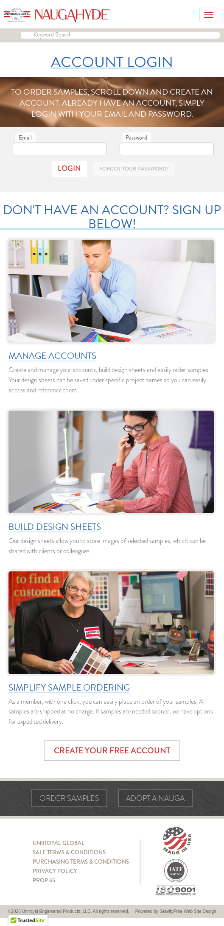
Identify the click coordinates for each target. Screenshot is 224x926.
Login (69, 168)
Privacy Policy (55, 871)
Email (25, 137)
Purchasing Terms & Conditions (81, 862)
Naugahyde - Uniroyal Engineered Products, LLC (57, 14)
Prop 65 (44, 880)
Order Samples (69, 798)
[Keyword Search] (120, 35)
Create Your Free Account (112, 750)
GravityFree (171, 911)
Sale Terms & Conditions (69, 852)
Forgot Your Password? (134, 169)
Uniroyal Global (58, 843)
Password (136, 137)
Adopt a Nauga (155, 798)
